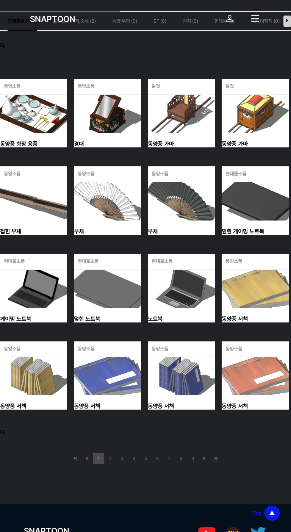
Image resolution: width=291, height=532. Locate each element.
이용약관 (94, 468)
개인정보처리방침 (48, 468)
